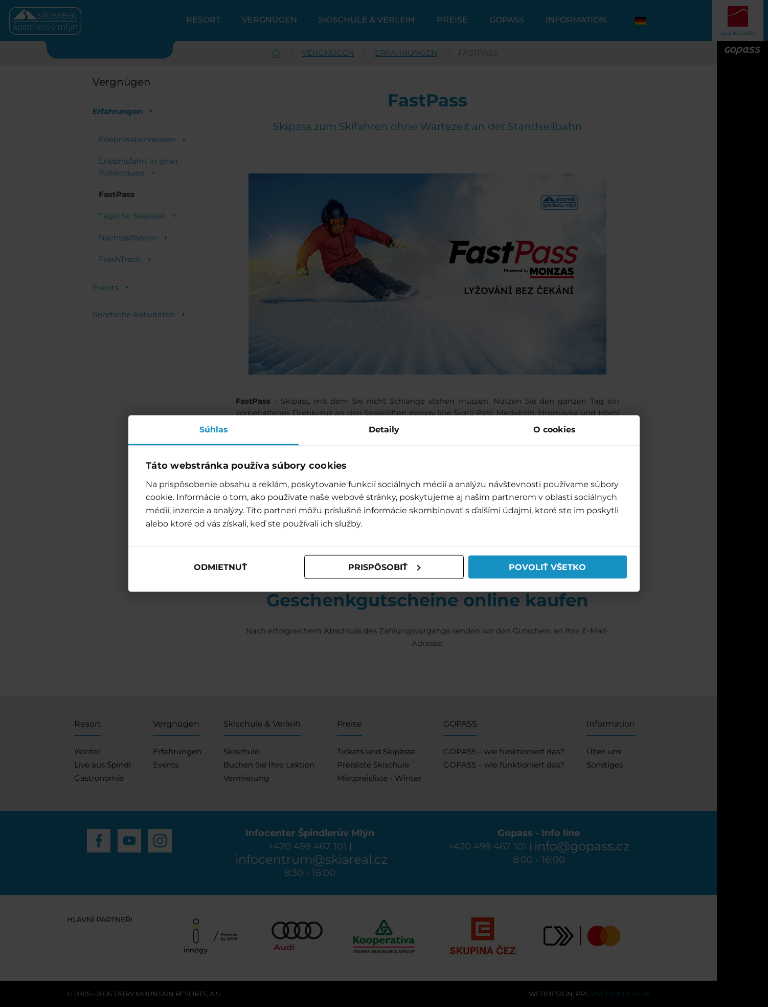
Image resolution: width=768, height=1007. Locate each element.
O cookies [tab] (554, 429)
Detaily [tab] (384, 429)
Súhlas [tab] (213, 429)
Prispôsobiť (384, 567)
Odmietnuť (220, 567)
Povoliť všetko (547, 567)
